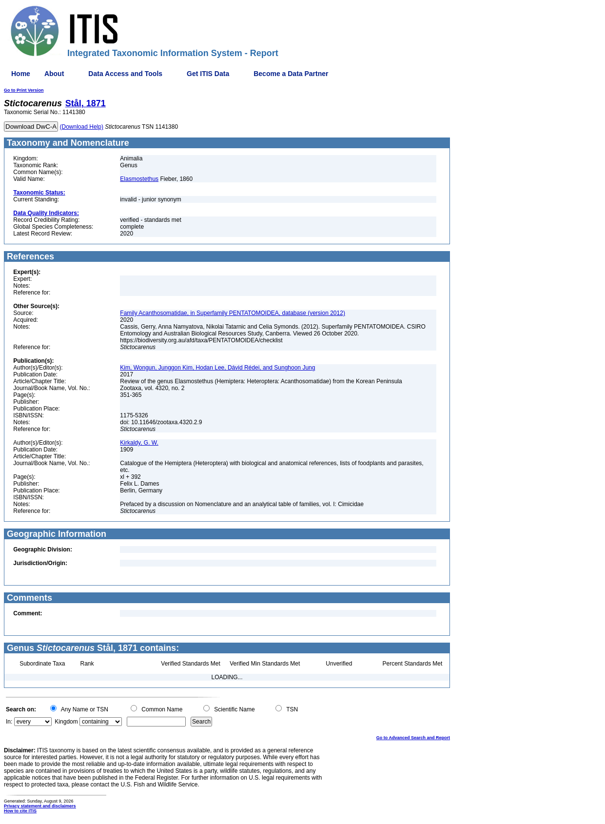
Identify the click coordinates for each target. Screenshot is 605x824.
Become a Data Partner (291, 74)
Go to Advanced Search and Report (413, 737)
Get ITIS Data (208, 74)
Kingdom (66, 721)
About (54, 74)
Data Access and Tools (125, 74)
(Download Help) (81, 126)
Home (20, 74)
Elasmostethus (139, 179)
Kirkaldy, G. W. (139, 442)
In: (9, 721)
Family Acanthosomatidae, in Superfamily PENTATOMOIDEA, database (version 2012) (232, 313)
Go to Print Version (24, 90)
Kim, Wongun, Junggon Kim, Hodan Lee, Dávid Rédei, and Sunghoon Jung (217, 367)
